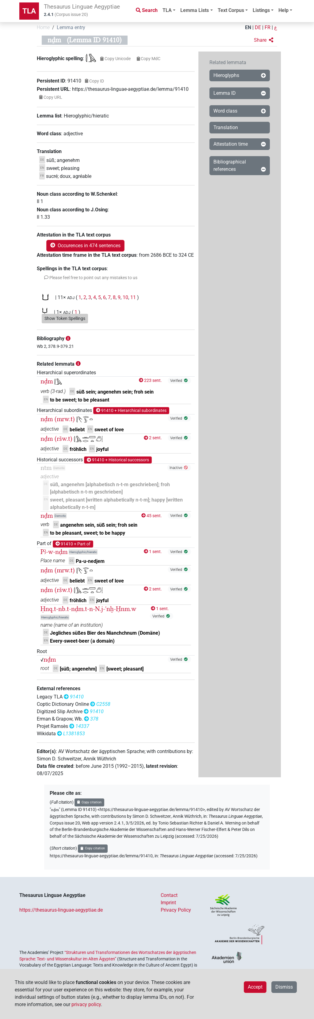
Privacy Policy (176, 910)
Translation (225, 127)
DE (258, 27)
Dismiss (284, 987)
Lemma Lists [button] (194, 10)
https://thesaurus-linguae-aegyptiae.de (61, 910)
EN (248, 27)
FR (267, 27)
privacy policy (86, 1004)
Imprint (168, 903)
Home (43, 27)
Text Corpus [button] (231, 10)
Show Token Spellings (64, 318)
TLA (29, 11)
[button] (263, 40)
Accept (255, 987)
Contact (169, 895)
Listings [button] (261, 10)
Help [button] (283, 10)
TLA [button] (167, 10)
